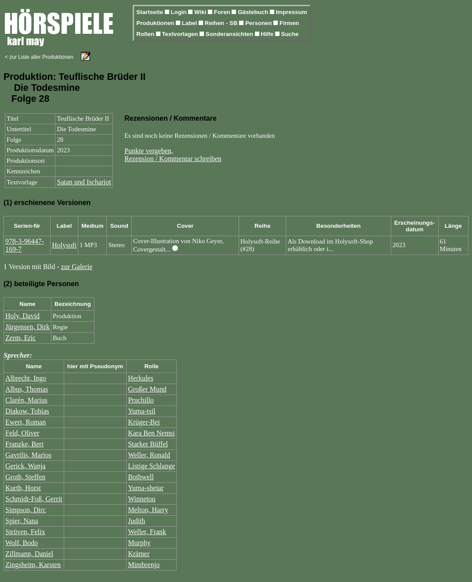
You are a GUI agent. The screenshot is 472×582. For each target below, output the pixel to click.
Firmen (289, 23)
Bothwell (141, 477)
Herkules (140, 378)
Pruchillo (141, 400)
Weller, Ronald (149, 455)
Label (190, 23)
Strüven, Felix (25, 531)
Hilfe (268, 34)
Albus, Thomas (26, 389)
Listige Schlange (151, 466)
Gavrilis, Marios (28, 455)
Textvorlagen (181, 34)
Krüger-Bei (144, 422)
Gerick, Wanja (25, 466)
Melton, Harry (148, 510)
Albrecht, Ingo (25, 378)
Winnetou (141, 499)
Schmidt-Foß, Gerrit (33, 499)
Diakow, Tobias (27, 411)
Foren (223, 12)
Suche (290, 34)
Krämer (138, 553)
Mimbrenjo (144, 564)
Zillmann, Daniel (29, 553)
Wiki (201, 12)
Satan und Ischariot (84, 182)
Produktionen (156, 23)
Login (179, 12)
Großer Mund (147, 389)
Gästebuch (254, 12)
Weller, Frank (147, 531)
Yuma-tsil (141, 411)
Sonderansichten (230, 34)
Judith (136, 521)
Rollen (146, 34)
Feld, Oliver (22, 433)
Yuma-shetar (145, 488)
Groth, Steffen (25, 477)
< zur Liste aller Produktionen (39, 57)
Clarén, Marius (26, 400)
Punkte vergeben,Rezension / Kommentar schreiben (172, 154)
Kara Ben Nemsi (151, 433)
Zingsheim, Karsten (33, 564)
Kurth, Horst (23, 488)
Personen (259, 23)
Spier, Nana (21, 521)
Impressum (291, 12)
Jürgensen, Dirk (27, 327)
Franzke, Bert (24, 444)
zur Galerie (77, 266)
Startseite (150, 12)
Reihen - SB (222, 23)
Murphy (139, 542)
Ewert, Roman (25, 422)
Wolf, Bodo (21, 542)
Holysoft (64, 245)
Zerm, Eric (20, 337)
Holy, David (22, 316)
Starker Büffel (148, 444)
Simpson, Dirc (25, 510)
